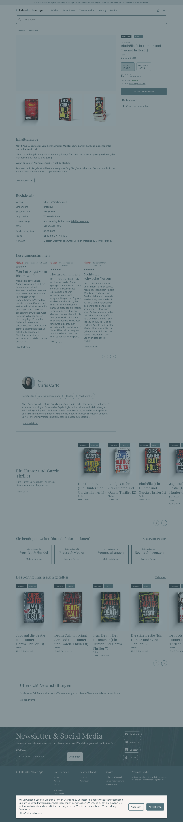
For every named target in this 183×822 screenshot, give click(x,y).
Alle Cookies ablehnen (31, 813)
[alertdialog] (91, 806)
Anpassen (136, 806)
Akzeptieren (155, 806)
